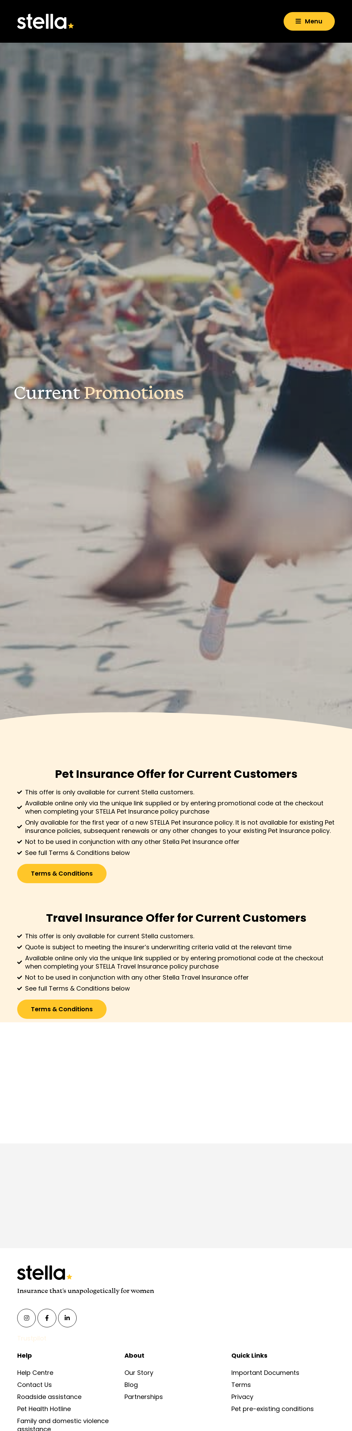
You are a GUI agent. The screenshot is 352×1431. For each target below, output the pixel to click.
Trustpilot (31, 1339)
